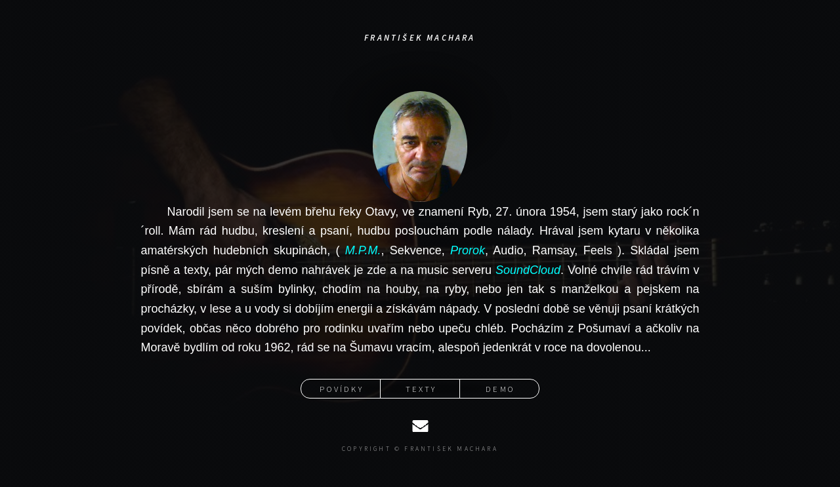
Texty (421, 388)
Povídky (341, 388)
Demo (500, 388)
